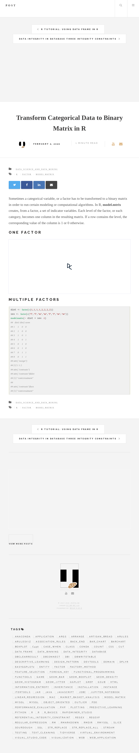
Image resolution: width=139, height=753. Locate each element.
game (41, 677)
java (48, 692)
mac (52, 697)
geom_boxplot (80, 677)
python (21, 712)
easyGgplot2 (25, 667)
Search (121, 5)
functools (23, 677)
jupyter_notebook (105, 692)
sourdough (24, 728)
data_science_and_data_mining (37, 169)
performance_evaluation (35, 707)
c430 (35, 647)
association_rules (51, 642)
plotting (78, 707)
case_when (52, 647)
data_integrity (75, 652)
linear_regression (30, 697)
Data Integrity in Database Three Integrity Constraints (67, 39)
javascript (65, 692)
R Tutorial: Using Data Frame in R (69, 29)
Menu (133, 5)
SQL (40, 728)
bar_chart (98, 642)
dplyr (124, 662)
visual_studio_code (31, 738)
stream (109, 728)
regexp (94, 718)
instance (110, 687)
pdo (94, 702)
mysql (34, 702)
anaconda (23, 637)
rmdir (88, 723)
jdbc (82, 692)
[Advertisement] (74, 74)
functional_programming (94, 672)
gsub (102, 682)
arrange (78, 637)
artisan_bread (100, 637)
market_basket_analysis (80, 697)
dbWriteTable (85, 657)
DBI (67, 657)
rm (54, 723)
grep (89, 682)
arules (123, 637)
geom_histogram (28, 682)
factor (26, 174)
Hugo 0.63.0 (76, 608)
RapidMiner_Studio (77, 712)
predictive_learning (106, 707)
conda (84, 647)
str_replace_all (85, 728)
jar (38, 692)
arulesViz (23, 642)
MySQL (20, 702)
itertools (23, 692)
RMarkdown (70, 723)
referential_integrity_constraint (43, 718)
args (62, 637)
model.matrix (45, 174)
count (99, 647)
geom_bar (56, 677)
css (111, 647)
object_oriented (57, 702)
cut (121, 647)
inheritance (63, 687)
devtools (91, 662)
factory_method (83, 667)
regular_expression (31, 723)
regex (79, 718)
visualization (63, 738)
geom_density (107, 677)
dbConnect (51, 657)
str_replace (57, 728)
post (11, 5)
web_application (103, 738)
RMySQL (103, 723)
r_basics (51, 712)
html (114, 682)
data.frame (24, 652)
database (99, 652)
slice (117, 723)
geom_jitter (55, 682)
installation (88, 687)
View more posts (21, 538)
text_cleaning (43, 733)
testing (21, 733)
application (44, 637)
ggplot (75, 682)
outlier (81, 702)
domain (109, 662)
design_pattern (66, 662)
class (70, 647)
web (82, 738)
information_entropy (32, 687)
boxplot (21, 647)
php (63, 707)
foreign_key (59, 672)
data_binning (48, 652)
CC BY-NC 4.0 (73, 605)
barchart (118, 642)
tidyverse (67, 733)
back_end (77, 642)
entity (44, 667)
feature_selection (30, 672)
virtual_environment (97, 733)
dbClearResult (27, 657)
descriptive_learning (32, 662)
